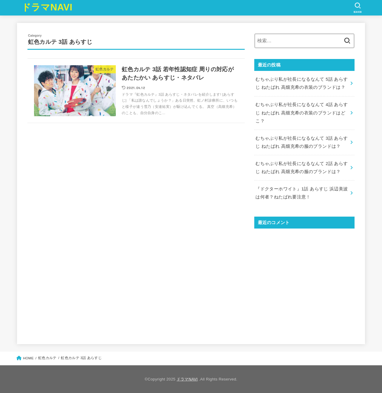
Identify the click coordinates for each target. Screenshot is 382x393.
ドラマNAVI (47, 7)
